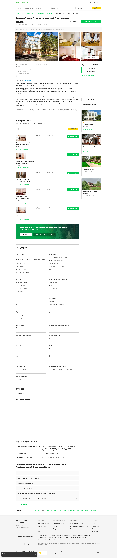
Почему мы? (95, 526)
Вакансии (95, 529)
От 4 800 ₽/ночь (87, 129)
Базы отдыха (37, 510)
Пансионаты (80, 510)
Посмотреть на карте (87, 75)
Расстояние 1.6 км (88, 148)
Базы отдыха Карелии (43, 535)
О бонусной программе (60, 523)
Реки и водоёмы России (60, 539)
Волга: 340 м (28, 80)
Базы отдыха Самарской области (60, 537)
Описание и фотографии (22, 149)
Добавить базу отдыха (76, 523)
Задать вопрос (22, 504)
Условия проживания (48, 29)
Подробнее (5, 555)
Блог (39, 531)
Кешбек (55, 526)
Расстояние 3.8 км (88, 171)
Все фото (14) (92, 57)
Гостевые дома (71, 510)
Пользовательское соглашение (25, 536)
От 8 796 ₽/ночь (87, 174)
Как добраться (38, 29)
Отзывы (32, 29)
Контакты (95, 531)
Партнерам (73, 520)
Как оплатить (42, 526)
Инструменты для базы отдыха (79, 526)
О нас (93, 523)
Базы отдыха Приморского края (79, 537)
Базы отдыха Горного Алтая (45, 539)
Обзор (17, 29)
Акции (40, 529)
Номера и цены (24, 29)
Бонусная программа (59, 520)
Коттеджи (87, 510)
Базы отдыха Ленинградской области (60, 535)
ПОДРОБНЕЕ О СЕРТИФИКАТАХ (44, 234)
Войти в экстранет (75, 529)
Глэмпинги (93, 510)
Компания (95, 520)
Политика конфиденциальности (25, 544)
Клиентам (41, 520)
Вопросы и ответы (60, 29)
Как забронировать (44, 523)
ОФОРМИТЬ (26, 234)
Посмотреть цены (90, 21)
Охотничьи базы (61, 510)
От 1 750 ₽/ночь (87, 151)
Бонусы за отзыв (58, 529)
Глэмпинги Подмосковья (44, 537)
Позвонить (91, 99)
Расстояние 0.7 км (88, 126)
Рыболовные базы (51, 510)
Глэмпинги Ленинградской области (81, 535)
